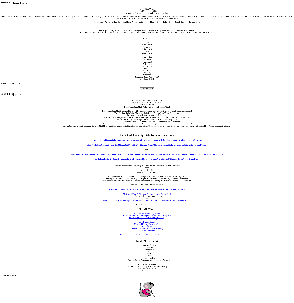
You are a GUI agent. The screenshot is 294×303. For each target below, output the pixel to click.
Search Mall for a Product (147, 222)
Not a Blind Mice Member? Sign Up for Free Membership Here (147, 218)
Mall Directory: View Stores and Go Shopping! (147, 220)
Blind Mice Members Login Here (147, 216)
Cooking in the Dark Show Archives (160, 237)
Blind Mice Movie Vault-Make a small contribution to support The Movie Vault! (147, 192)
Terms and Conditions (147, 233)
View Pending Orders (147, 224)
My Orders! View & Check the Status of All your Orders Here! (147, 197)
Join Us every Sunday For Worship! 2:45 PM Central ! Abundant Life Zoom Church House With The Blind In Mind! (147, 203)
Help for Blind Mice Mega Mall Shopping (147, 231)
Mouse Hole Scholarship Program (133, 237)
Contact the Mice (146, 229)
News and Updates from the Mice (147, 227)
